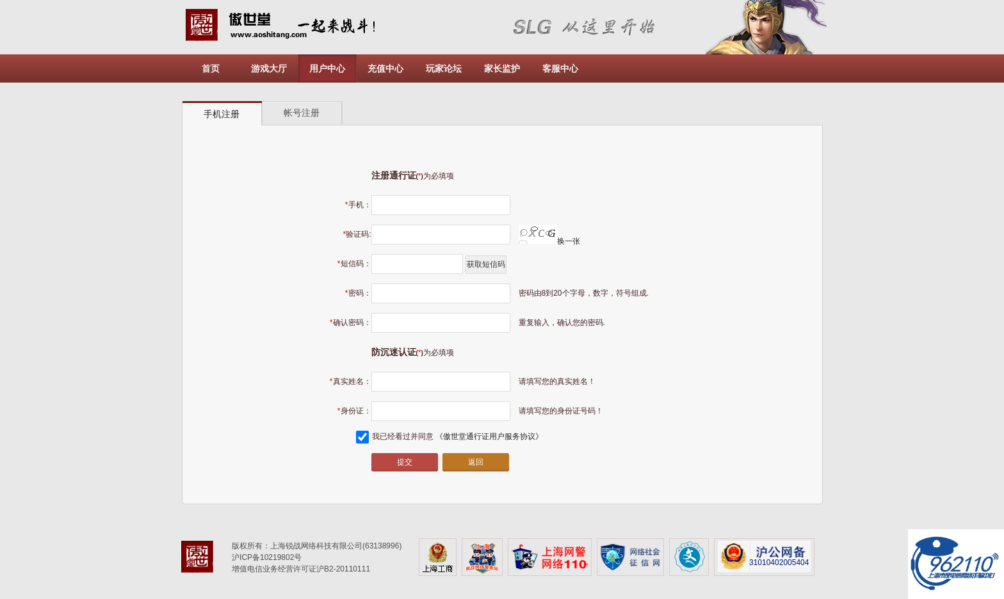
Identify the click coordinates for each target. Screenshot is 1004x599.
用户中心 (327, 68)
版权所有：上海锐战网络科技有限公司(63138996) (316, 545)
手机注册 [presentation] (221, 114)
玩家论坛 (444, 68)
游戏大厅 (269, 68)
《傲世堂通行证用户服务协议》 (489, 436)
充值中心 (385, 68)
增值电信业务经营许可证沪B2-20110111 (301, 568)
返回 (475, 462)
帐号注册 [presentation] (302, 113)
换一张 (549, 241)
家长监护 (502, 68)
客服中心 (560, 68)
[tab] (222, 113)
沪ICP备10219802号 (267, 557)
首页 (211, 68)
